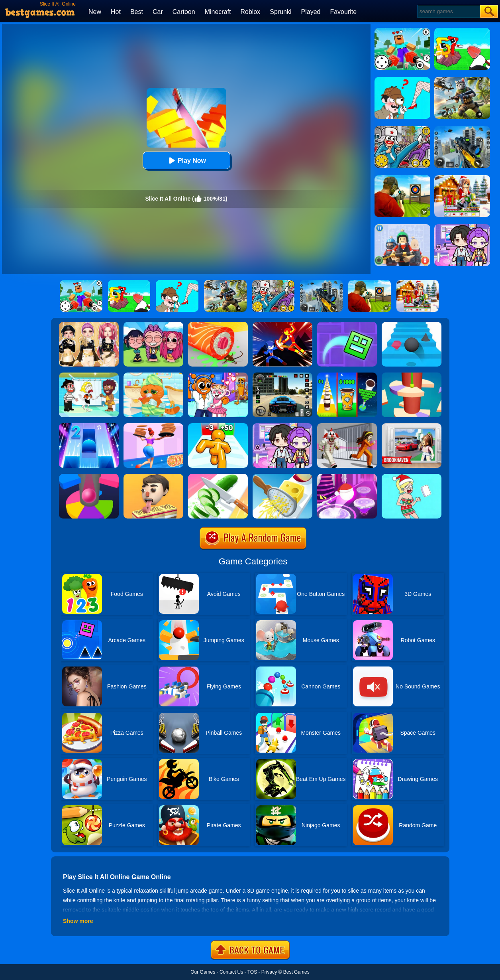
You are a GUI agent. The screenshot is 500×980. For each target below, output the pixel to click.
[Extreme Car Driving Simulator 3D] (282, 375)
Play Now (186, 161)
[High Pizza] (153, 426)
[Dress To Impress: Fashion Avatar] (89, 324)
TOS (252, 972)
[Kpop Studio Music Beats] (153, 324)
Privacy (269, 972)
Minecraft (218, 11)
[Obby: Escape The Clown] (347, 426)
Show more (78, 921)
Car (158, 11)
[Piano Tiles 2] (89, 426)
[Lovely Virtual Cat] (153, 375)
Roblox (250, 11)
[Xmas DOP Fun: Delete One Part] (411, 476)
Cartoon (184, 11)
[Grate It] (282, 476)
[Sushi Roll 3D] (218, 324)
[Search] (448, 11)
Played (311, 11)
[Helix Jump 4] (411, 375)
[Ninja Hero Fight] (282, 324)
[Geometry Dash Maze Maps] (347, 324)
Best (136, 11)
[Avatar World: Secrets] (282, 426)
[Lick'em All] (153, 476)
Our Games (202, 972)
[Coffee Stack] (347, 375)
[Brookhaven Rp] (411, 426)
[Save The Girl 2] (89, 375)
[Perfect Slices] (218, 476)
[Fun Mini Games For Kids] (218, 375)
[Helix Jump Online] (89, 476)
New (94, 11)
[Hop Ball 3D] (347, 476)
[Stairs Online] (411, 324)
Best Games (296, 972)
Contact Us (231, 972)
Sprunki (280, 11)
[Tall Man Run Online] (218, 426)
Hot (116, 11)
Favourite (343, 11)
